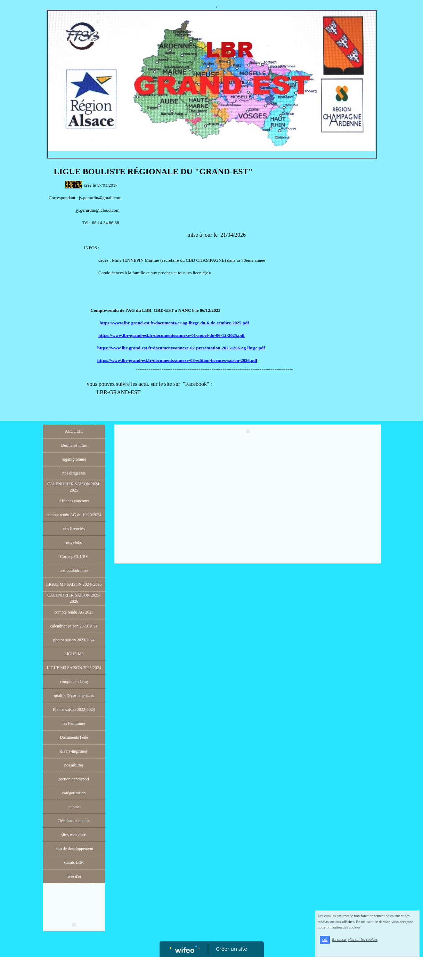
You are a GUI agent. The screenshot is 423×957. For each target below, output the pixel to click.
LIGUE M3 (74, 653)
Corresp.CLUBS (74, 556)
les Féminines (74, 723)
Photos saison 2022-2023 (74, 709)
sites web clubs (74, 834)
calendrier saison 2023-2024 (74, 626)
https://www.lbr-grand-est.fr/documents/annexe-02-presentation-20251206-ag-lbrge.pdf (181, 347)
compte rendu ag (74, 681)
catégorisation (74, 792)
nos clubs (74, 542)
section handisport (74, 779)
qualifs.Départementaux (74, 695)
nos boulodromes (73, 570)
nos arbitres (74, 765)
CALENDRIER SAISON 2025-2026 (73, 598)
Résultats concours (74, 820)
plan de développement (74, 848)
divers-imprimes (74, 751)
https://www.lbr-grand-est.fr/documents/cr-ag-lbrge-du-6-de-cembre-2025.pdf (174, 322)
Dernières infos (74, 445)
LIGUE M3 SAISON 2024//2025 (74, 584)
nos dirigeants (74, 473)
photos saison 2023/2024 (74, 640)
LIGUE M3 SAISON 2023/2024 (74, 667)
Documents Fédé (74, 737)
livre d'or (73, 876)
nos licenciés (74, 528)
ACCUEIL (74, 431)
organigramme (74, 459)
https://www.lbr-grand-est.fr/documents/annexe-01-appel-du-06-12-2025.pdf (171, 335)
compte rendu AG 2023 (74, 612)
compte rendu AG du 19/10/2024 (74, 514)
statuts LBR (74, 862)
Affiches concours (74, 500)
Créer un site (231, 948)
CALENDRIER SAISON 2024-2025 (73, 487)
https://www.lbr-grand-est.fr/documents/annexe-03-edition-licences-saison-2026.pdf (177, 360)
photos (74, 806)
